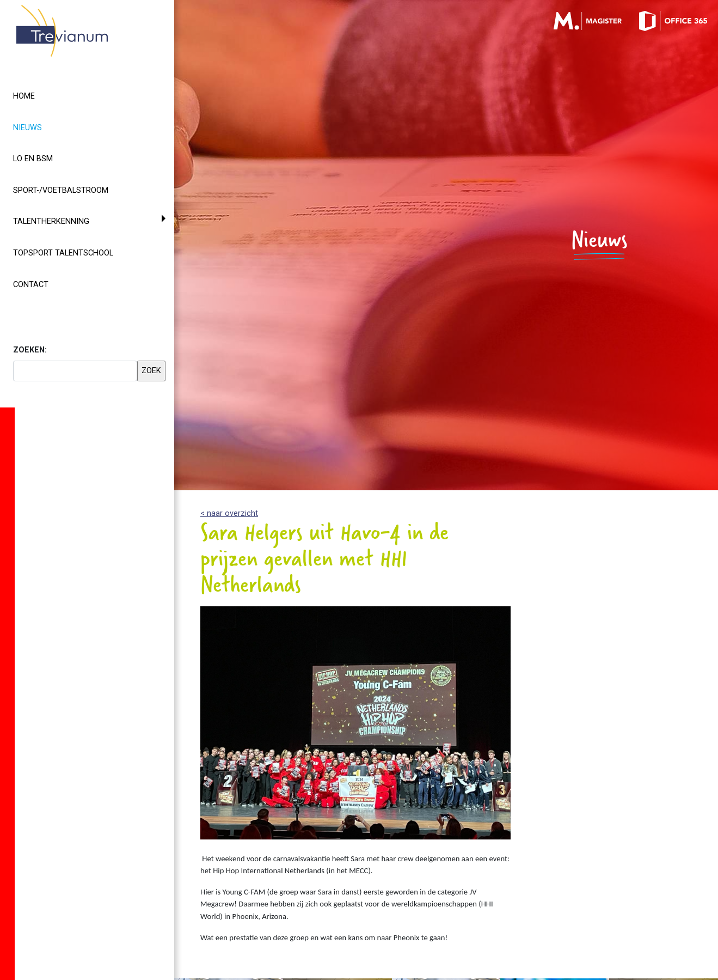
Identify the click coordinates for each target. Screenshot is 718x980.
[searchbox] (75, 371)
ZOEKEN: (30, 350)
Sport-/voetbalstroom (60, 190)
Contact (30, 284)
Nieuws (47, 126)
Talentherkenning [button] (51, 221)
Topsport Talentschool (63, 253)
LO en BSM (33, 158)
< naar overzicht (229, 513)
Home (24, 96)
